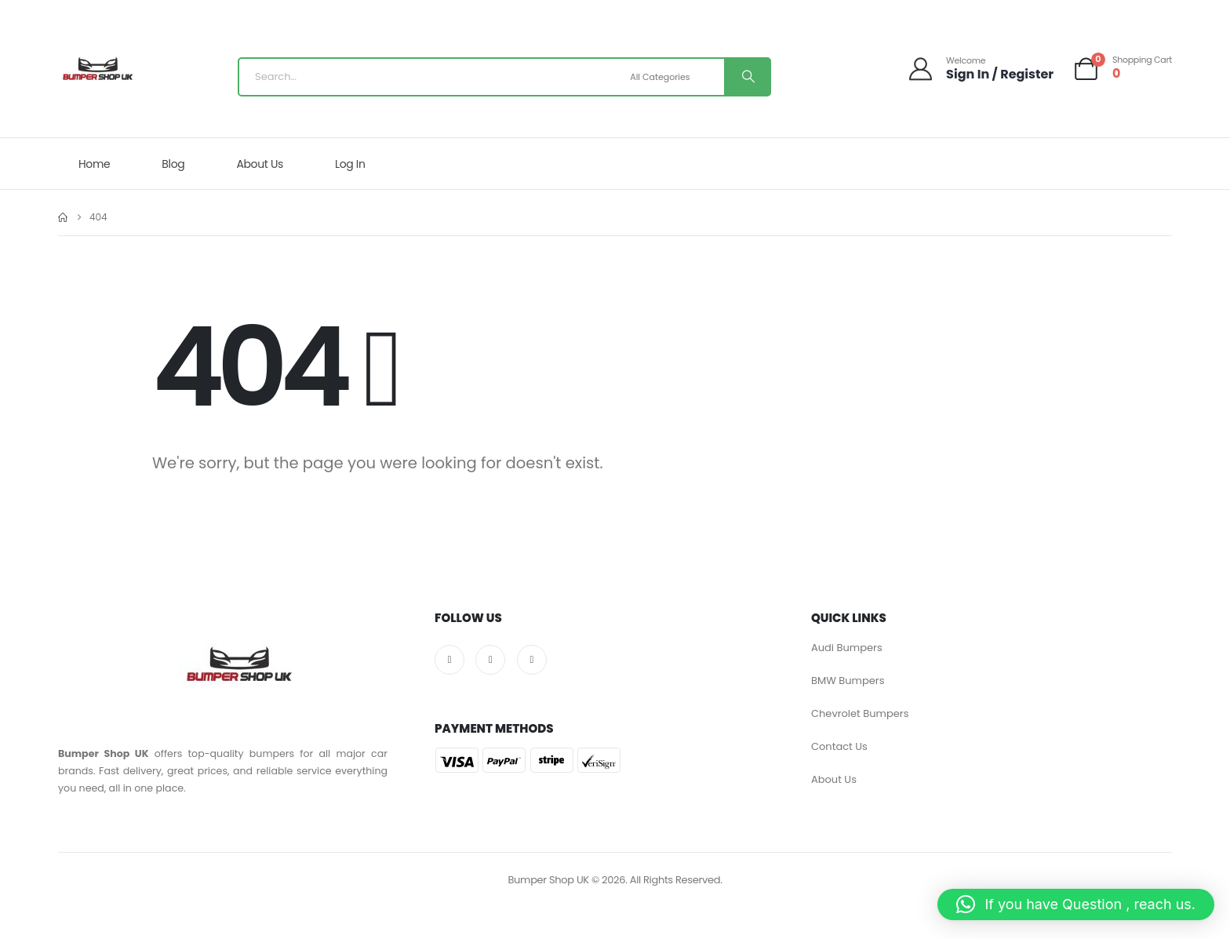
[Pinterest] (532, 660)
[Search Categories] (675, 77)
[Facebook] (449, 660)
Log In (350, 164)
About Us (259, 164)
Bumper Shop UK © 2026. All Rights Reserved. (615, 879)
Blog (173, 164)
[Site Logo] (97, 73)
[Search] (747, 77)
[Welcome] (980, 68)
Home (94, 164)
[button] (1075, 904)
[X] (490, 660)
